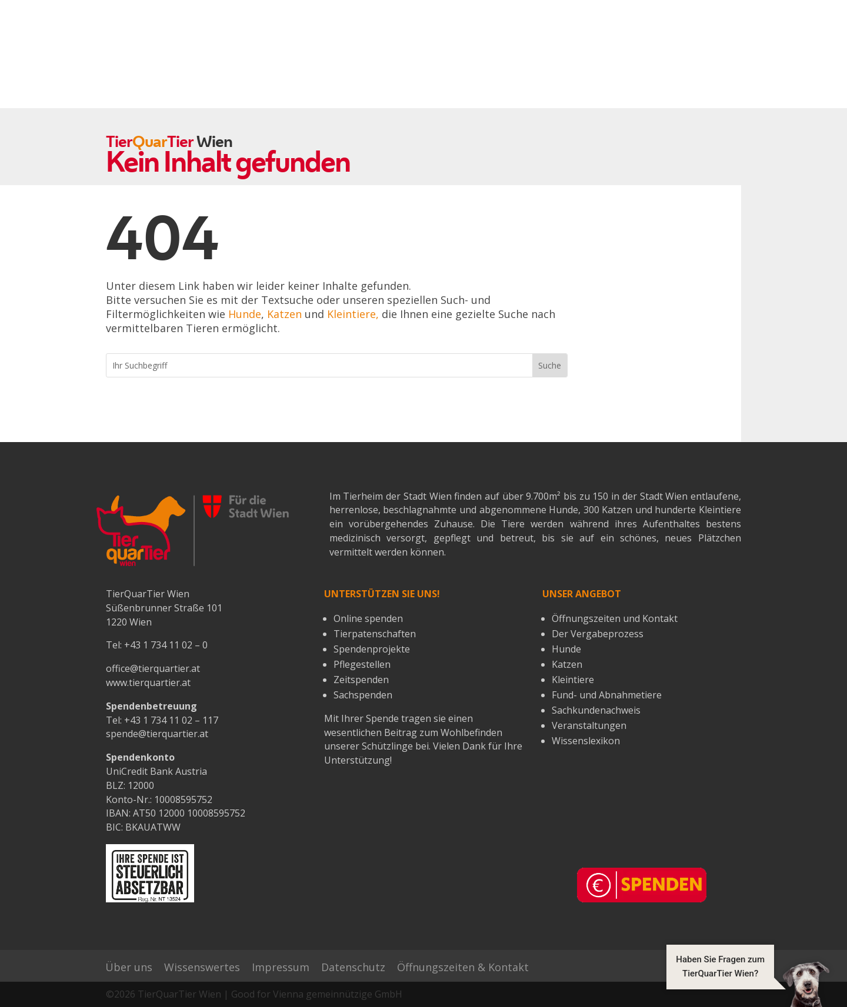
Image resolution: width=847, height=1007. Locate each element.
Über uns (128, 967)
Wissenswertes (202, 967)
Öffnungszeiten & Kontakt (463, 967)
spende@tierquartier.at (157, 733)
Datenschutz (353, 967)
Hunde (244, 314)
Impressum (280, 967)
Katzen (284, 314)
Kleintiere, (353, 314)
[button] (747, 983)
